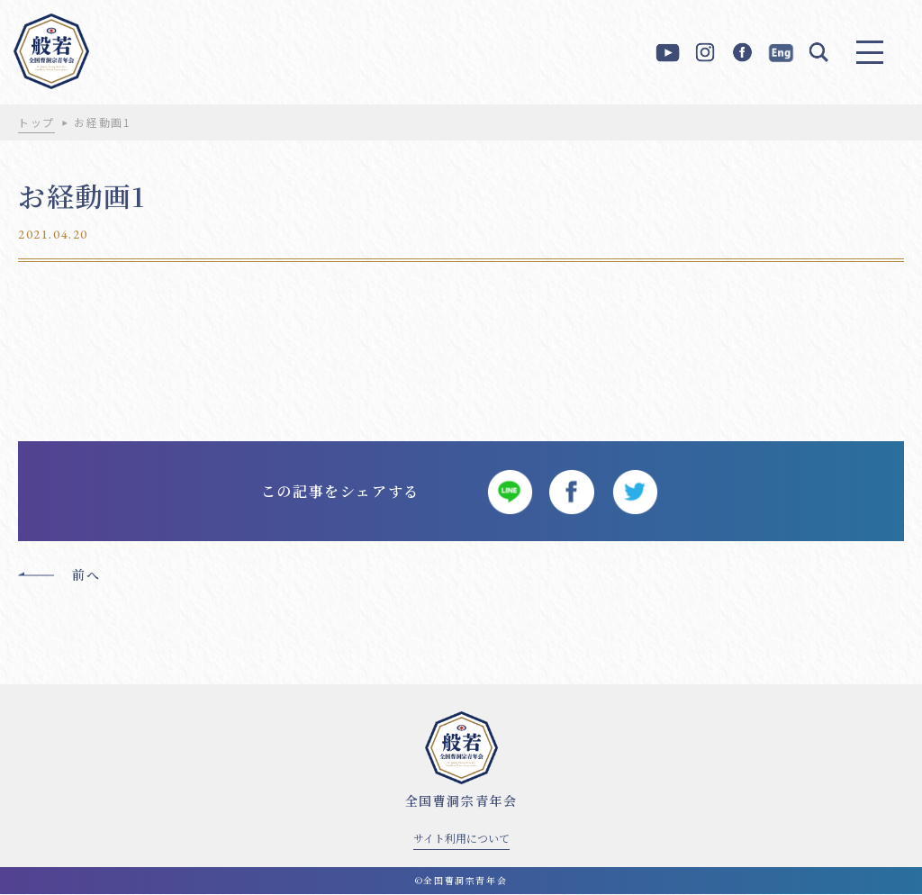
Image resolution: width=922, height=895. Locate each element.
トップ (36, 122)
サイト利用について (461, 838)
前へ (86, 575)
